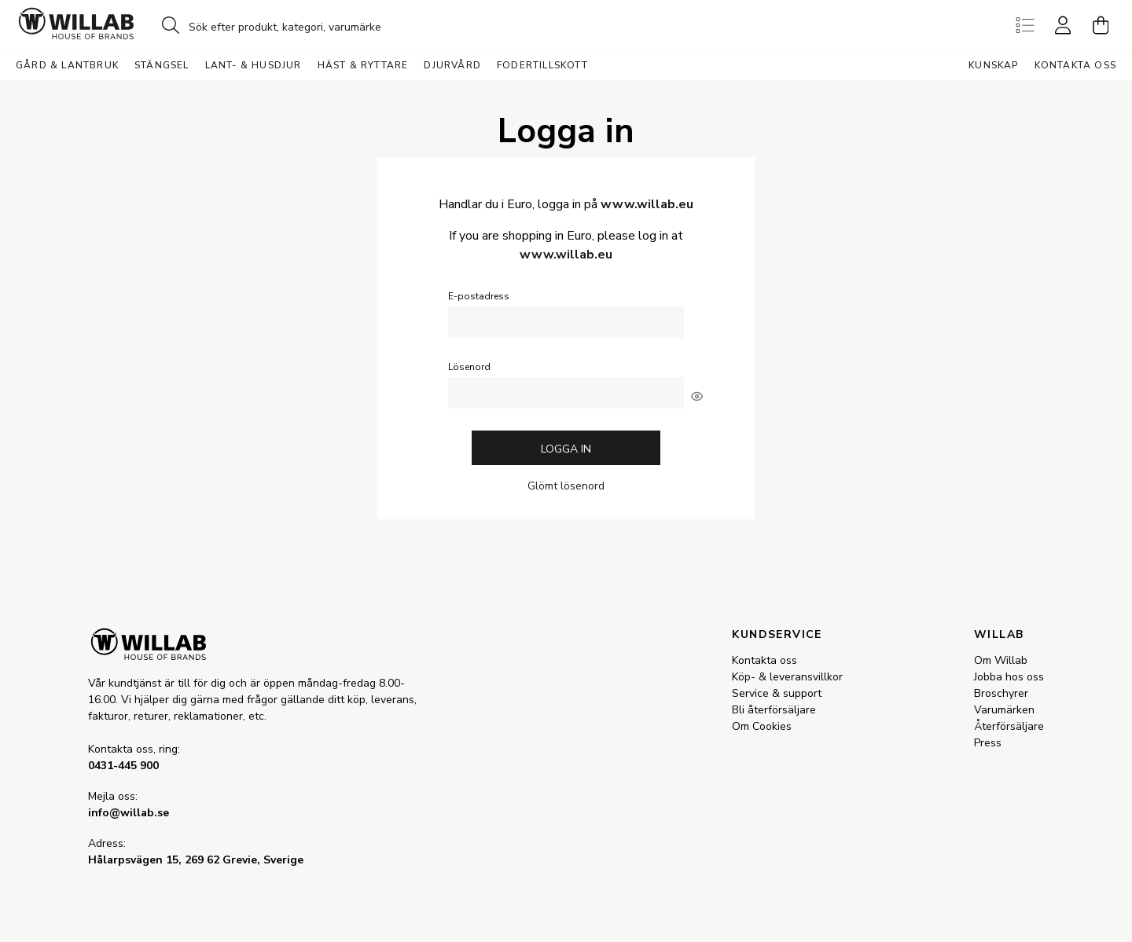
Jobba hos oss (1009, 676)
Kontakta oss (1075, 65)
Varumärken (1004, 709)
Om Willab (1000, 660)
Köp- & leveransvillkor (787, 676)
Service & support (776, 693)
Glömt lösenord (566, 485)
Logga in (566, 449)
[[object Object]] (697, 396)
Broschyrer (1001, 693)
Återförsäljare (1009, 726)
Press (988, 742)
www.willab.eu (647, 204)
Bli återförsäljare (774, 709)
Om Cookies (762, 726)
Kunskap (993, 65)
